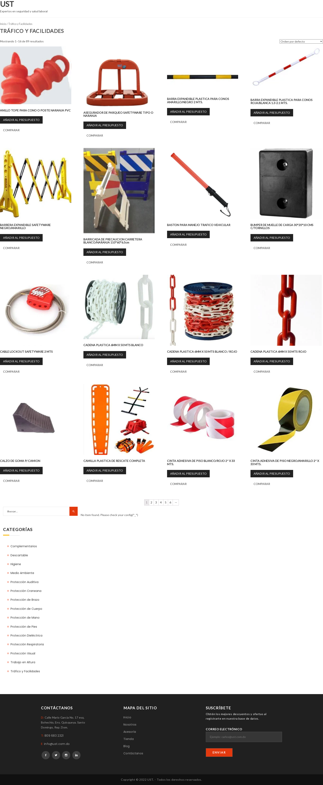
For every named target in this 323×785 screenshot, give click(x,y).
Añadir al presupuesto (21, 120)
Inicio (3, 24)
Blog (126, 746)
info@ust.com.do (57, 744)
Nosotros (129, 724)
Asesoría (129, 732)
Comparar (11, 130)
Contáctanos (133, 753)
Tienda (128, 739)
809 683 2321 (54, 736)
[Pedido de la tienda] (301, 41)
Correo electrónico (244, 734)
